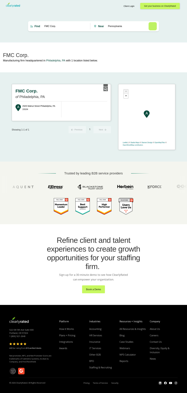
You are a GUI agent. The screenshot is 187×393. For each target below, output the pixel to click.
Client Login (129, 6)
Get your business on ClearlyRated (160, 6)
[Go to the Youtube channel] (170, 383)
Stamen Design (147, 142)
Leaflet (125, 142)
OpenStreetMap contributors (133, 145)
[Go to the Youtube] (165, 383)
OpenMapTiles (160, 142)
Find (37, 26)
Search (153, 26)
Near (101, 26)
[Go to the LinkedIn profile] (160, 383)
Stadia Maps (134, 142)
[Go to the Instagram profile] (176, 383)
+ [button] (126, 92)
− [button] (126, 96)
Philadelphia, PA (55, 60)
